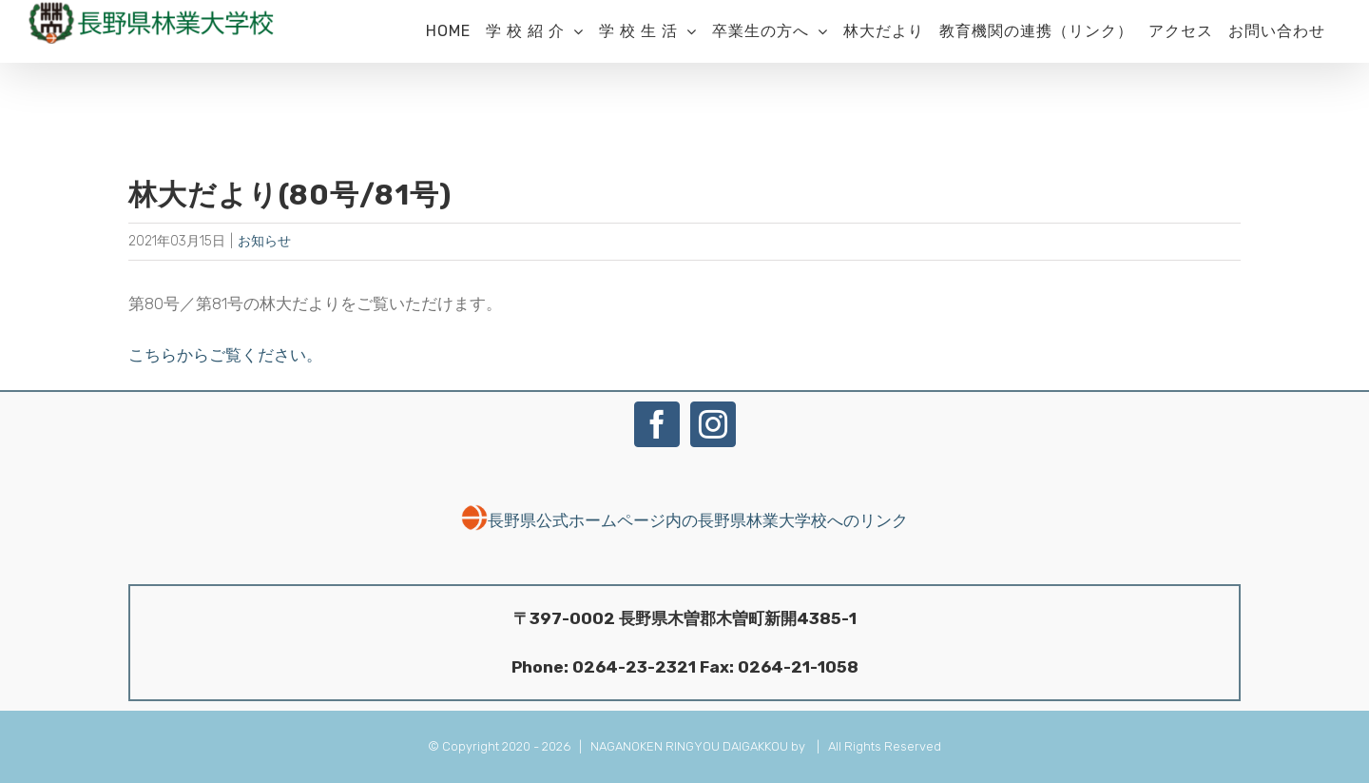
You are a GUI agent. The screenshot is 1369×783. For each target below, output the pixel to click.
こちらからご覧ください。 (225, 354)
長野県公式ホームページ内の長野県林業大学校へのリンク (684, 520)
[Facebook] (657, 424)
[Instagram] (713, 424)
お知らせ (264, 241)
